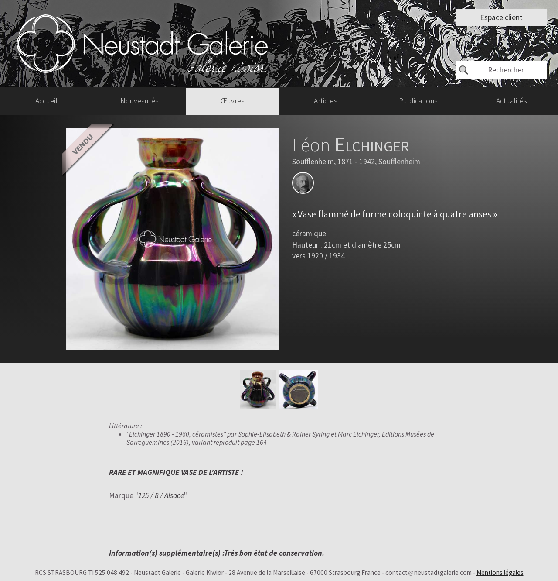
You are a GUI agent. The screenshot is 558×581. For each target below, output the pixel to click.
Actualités (511, 101)
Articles (325, 101)
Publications (418, 101)
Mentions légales (500, 572)
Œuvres (233, 101)
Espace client (501, 17)
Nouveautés (139, 101)
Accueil (46, 101)
